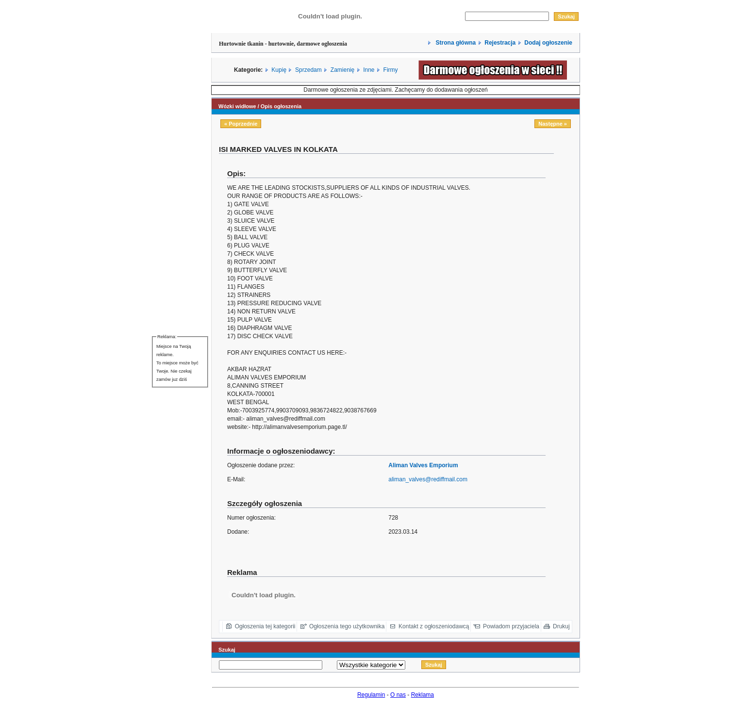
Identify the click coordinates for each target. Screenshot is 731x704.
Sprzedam (308, 69)
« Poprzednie (240, 124)
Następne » (552, 124)
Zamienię (342, 69)
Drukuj (561, 626)
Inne (368, 69)
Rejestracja (499, 42)
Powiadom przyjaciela (511, 626)
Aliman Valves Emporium (423, 465)
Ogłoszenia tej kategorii (265, 626)
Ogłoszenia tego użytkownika (346, 626)
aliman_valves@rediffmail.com (427, 479)
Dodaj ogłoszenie (548, 42)
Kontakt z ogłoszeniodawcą (434, 626)
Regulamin (371, 694)
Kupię (278, 69)
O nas (398, 694)
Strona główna (455, 42)
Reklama (422, 694)
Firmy (390, 69)
